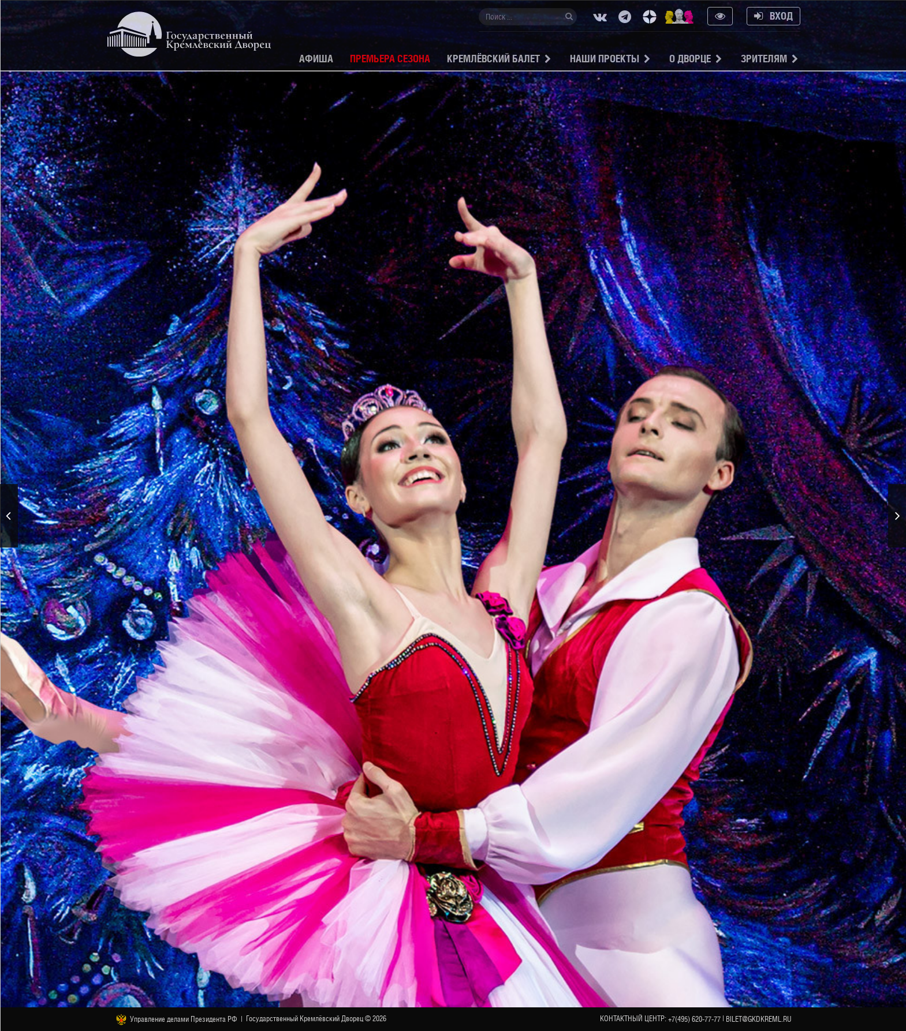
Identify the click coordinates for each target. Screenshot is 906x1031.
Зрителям (764, 59)
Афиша (316, 59)
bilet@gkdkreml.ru (759, 1019)
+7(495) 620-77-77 (694, 1019)
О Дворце (690, 59)
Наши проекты (604, 59)
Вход (773, 16)
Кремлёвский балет (493, 59)
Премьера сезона (390, 59)
